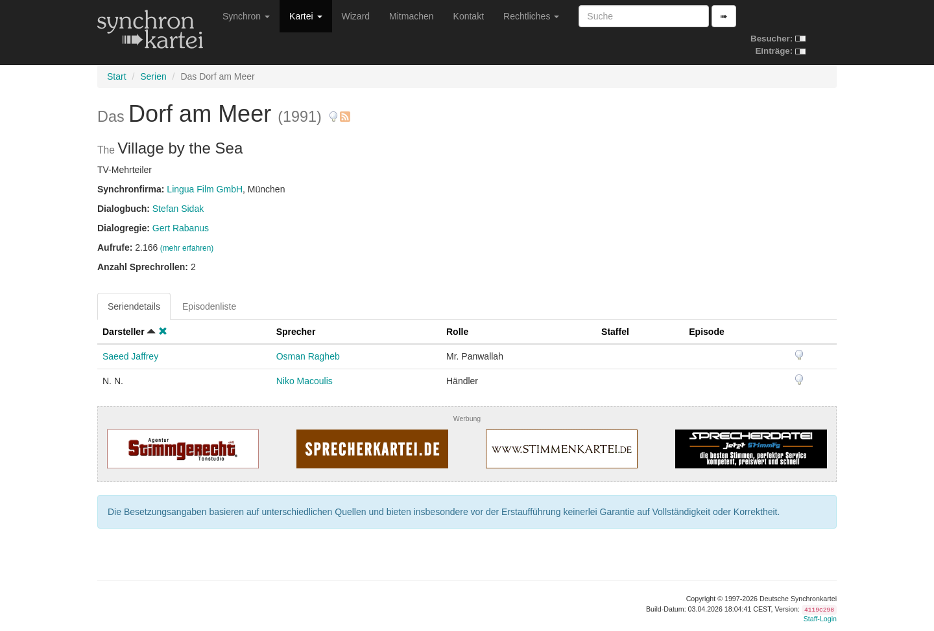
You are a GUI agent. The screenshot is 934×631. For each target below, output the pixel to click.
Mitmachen (411, 16)
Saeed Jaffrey (130, 356)
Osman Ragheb (308, 356)
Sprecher (296, 332)
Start (116, 76)
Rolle (457, 332)
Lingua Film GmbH (205, 189)
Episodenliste (209, 306)
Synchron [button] (246, 16)
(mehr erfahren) (187, 248)
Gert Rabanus (180, 228)
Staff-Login (820, 619)
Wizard (356, 16)
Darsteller (123, 332)
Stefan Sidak (178, 208)
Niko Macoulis (304, 381)
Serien (153, 76)
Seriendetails (134, 306)
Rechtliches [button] (531, 16)
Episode (706, 332)
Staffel (615, 332)
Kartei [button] (305, 16)
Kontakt (468, 16)
